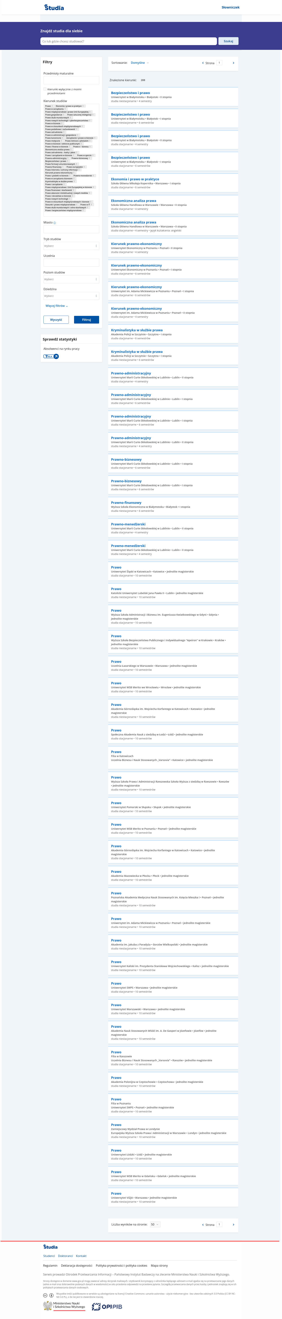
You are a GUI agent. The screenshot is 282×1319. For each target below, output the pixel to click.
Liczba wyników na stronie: (129, 1224)
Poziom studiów (54, 272)
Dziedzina (50, 289)
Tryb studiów (52, 239)
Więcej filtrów (55, 306)
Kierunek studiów (55, 101)
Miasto (48, 222)
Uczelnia (49, 256)
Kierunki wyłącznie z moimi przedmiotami (64, 91)
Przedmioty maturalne (58, 73)
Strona (210, 63)
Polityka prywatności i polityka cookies (121, 1265)
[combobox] (71, 79)
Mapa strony (159, 1265)
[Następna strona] (234, 63)
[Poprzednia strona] (202, 63)
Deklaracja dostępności (76, 1265)
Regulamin (50, 1265)
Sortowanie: (119, 63)
